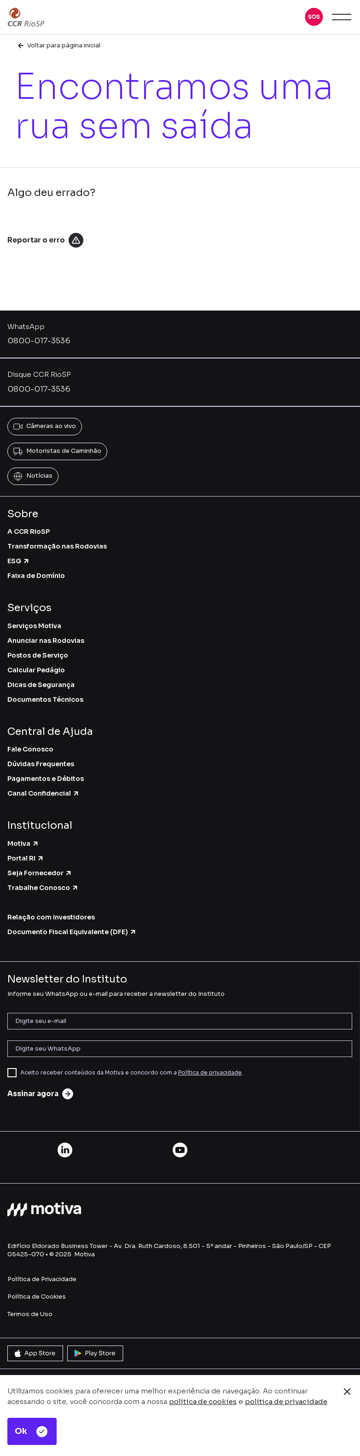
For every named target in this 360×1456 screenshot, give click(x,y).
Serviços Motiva (34, 626)
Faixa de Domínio (36, 575)
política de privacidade (286, 1401)
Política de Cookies (36, 1296)
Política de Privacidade (41, 1279)
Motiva (23, 843)
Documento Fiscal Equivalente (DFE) (72, 932)
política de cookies (203, 1401)
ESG (18, 561)
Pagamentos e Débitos (45, 778)
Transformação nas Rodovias (57, 546)
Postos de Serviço (37, 655)
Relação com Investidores (51, 917)
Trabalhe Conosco (43, 887)
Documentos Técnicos (45, 699)
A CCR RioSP (28, 531)
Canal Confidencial (43, 793)
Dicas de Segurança (41, 684)
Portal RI (25, 858)
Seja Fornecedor (39, 873)
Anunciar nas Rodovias (45, 640)
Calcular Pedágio (36, 670)
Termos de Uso (29, 1314)
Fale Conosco (30, 749)
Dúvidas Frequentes (40, 764)
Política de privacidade (210, 1072)
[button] (314, 17)
